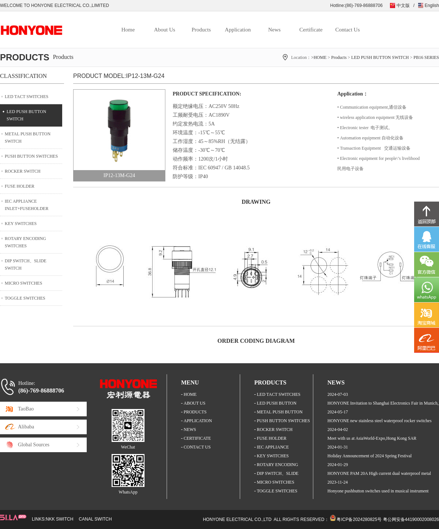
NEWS (190, 429)
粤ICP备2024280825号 (359, 519)
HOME (190, 394)
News (274, 30)
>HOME (318, 57)
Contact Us (347, 30)
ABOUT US (194, 403)
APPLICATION (198, 420)
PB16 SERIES (426, 57)
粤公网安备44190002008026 (411, 519)
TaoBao (26, 409)
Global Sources (33, 444)
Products (201, 30)
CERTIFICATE (197, 438)
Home (128, 30)
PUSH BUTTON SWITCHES (31, 156)
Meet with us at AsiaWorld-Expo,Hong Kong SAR (371, 438)
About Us (164, 30)
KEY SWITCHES (21, 223)
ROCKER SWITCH (23, 171)
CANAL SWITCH (95, 519)
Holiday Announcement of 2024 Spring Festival (369, 455)
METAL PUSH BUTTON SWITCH (27, 137)
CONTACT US (197, 447)
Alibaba (26, 426)
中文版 (403, 5)
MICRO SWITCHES (23, 283)
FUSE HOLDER (19, 186)
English (432, 5)
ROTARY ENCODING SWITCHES (25, 242)
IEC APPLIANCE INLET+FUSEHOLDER (26, 205)
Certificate (310, 30)
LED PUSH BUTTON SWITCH (380, 57)
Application (238, 30)
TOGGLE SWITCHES (25, 298)
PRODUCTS (195, 411)
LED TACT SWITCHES (26, 96)
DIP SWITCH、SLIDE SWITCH (25, 264)
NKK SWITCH (59, 519)
